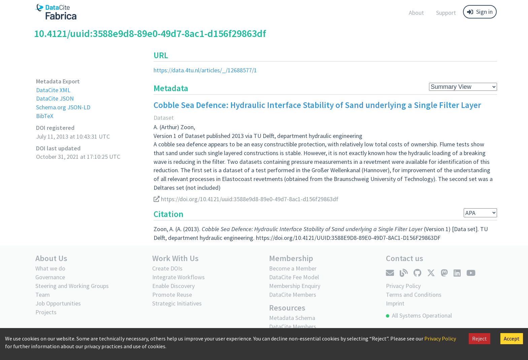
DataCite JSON (55, 98)
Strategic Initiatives (177, 303)
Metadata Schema (292, 318)
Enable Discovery (173, 286)
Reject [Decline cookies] (479, 338)
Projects (46, 312)
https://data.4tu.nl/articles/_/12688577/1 (205, 70)
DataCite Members (292, 294)
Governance (50, 277)
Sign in (480, 11)
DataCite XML (53, 90)
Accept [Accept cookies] (512, 338)
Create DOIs (167, 268)
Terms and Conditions (413, 294)
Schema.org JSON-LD (63, 107)
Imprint (395, 303)
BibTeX (44, 116)
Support (446, 12)
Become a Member (293, 268)
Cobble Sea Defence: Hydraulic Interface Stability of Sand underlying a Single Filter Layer (317, 105)
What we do (50, 268)
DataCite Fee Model (294, 277)
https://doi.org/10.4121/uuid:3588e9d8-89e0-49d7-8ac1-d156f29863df (246, 199)
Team (42, 294)
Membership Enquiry (294, 286)
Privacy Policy (440, 338)
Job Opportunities (58, 303)
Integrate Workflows (178, 277)
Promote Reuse (172, 294)
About (416, 12)
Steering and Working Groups (72, 286)
